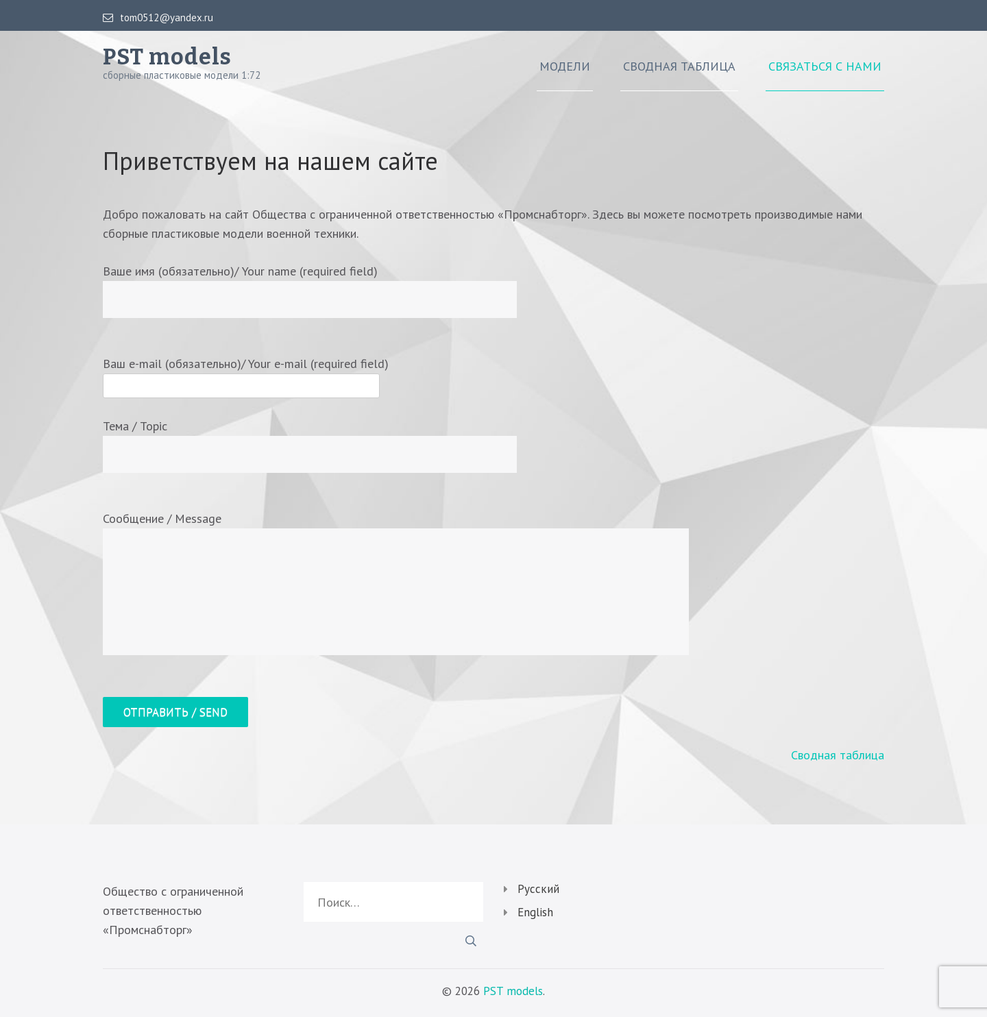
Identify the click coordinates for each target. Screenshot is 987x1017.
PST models (167, 57)
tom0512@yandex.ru (158, 18)
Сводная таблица (679, 66)
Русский (538, 889)
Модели (564, 66)
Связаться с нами (824, 66)
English (535, 912)
